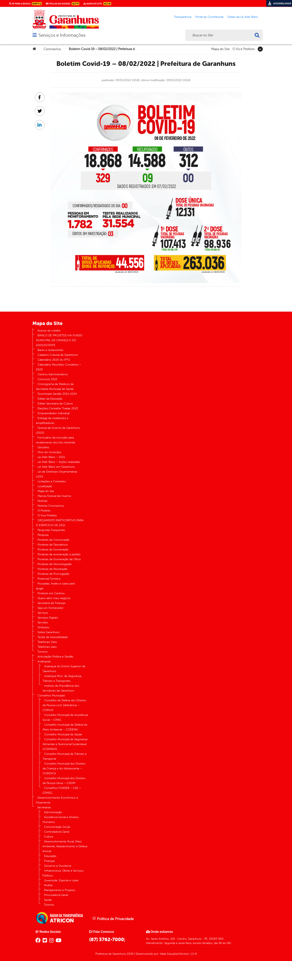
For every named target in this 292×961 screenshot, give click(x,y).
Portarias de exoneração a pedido (59, 554)
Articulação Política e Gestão (55, 656)
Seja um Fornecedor (51, 607)
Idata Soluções (169, 953)
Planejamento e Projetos (59, 890)
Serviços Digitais (48, 617)
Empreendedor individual (54, 413)
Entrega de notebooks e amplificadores (52, 421)
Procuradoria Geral (56, 895)
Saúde (48, 899)
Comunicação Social (57, 826)
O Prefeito (44, 510)
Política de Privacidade (113, 918)
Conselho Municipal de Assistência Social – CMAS (65, 717)
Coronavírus (52, 49)
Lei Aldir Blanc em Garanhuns (56, 466)
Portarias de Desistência (53, 544)
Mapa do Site (220, 48)
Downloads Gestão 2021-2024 (57, 393)
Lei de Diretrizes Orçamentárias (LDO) (56, 474)
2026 (130, 953)
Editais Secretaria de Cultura (55, 403)
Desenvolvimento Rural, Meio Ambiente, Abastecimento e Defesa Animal (64, 846)
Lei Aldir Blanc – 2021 (51, 457)
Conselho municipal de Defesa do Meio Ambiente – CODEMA (65, 727)
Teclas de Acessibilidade (53, 637)
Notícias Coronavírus (51, 505)
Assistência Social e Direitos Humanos (60, 820)
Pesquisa (43, 534)
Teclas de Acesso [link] (62, 3)
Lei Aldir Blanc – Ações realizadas (59, 461)
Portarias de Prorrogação (53, 573)
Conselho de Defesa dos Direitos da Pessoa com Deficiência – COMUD (64, 705)
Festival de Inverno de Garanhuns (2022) (58, 430)
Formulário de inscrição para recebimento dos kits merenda (55, 440)
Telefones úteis (47, 646)
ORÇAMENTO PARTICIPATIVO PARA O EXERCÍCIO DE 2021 (60, 523)
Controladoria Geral (56, 831)
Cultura (48, 836)
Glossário (43, 447)
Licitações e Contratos (52, 481)
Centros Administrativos (53, 374)
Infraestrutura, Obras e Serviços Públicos (63, 873)
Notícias (42, 500)
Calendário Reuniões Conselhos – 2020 (58, 367)
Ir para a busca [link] (25, 3)
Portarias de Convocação (54, 539)
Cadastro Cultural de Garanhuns (58, 354)
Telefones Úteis (47, 642)
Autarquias (44, 661)
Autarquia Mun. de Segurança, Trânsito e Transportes (62, 678)
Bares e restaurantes (50, 350)
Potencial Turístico (49, 578)
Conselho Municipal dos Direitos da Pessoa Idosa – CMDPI (64, 781)
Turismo (42, 651)
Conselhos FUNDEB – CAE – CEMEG (61, 790)
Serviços (43, 612)
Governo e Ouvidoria (57, 865)
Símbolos (43, 627)
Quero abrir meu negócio (54, 598)
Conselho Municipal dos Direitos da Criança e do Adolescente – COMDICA (64, 768)
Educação (50, 856)
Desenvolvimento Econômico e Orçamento (57, 800)
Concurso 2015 (47, 379)
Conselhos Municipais (51, 695)
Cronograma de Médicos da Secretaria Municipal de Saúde (55, 386)
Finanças (49, 860)
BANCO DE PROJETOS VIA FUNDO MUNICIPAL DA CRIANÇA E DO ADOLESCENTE (59, 340)
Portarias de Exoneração (53, 549)
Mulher (48, 885)
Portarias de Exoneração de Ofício (59, 559)
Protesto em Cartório (51, 593)
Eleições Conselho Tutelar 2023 (58, 408)
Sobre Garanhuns (48, 632)
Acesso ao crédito (49, 330)
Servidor (43, 622)
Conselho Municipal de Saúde (63, 734)
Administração (53, 812)
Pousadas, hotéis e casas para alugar (55, 586)
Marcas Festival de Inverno (54, 496)
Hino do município (49, 452)
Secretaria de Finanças (52, 603)
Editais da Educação (50, 398)
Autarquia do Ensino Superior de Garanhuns (64, 669)
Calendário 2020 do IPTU (54, 359)
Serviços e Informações (62, 35)
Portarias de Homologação (55, 564)
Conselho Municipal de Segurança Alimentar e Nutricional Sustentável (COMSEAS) (65, 744)
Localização (45, 486)
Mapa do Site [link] (97, 3)
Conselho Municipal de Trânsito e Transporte (65, 756)
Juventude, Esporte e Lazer (61, 880)
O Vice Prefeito (244, 48)
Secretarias (44, 807)
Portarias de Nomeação (53, 569)
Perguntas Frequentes (51, 530)
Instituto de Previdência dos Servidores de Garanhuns (60, 688)
